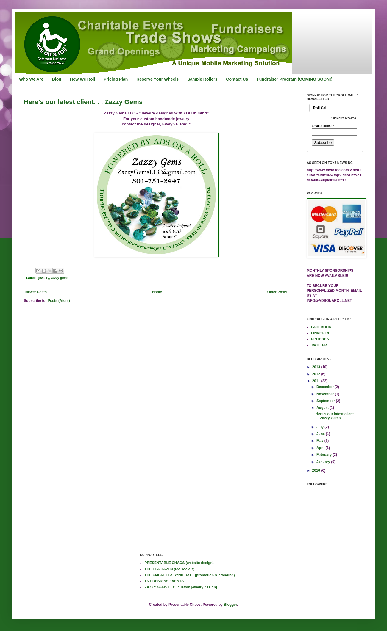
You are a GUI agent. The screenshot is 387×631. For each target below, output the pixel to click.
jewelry (43, 278)
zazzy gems (59, 278)
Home (157, 292)
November (325, 394)
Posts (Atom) (59, 301)
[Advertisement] (43, 572)
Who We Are (31, 79)
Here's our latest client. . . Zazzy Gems (83, 102)
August (323, 408)
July (320, 427)
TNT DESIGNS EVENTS (164, 581)
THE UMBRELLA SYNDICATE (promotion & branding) (189, 575)
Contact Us (237, 79)
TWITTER (319, 345)
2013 (316, 367)
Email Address (323, 126)
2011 (316, 381)
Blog (56, 79)
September (326, 401)
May (320, 441)
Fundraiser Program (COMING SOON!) (294, 79)
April (321, 448)
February (324, 455)
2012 (316, 374)
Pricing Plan (116, 79)
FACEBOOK (321, 327)
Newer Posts (36, 292)
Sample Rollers (202, 79)
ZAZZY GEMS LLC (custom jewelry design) (180, 587)
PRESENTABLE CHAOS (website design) (178, 563)
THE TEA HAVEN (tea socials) (169, 569)
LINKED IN (320, 333)
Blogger (230, 604)
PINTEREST (321, 339)
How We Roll (82, 79)
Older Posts (277, 292)
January (323, 462)
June (321, 434)
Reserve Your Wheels (157, 79)
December (325, 387)
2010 (316, 470)
